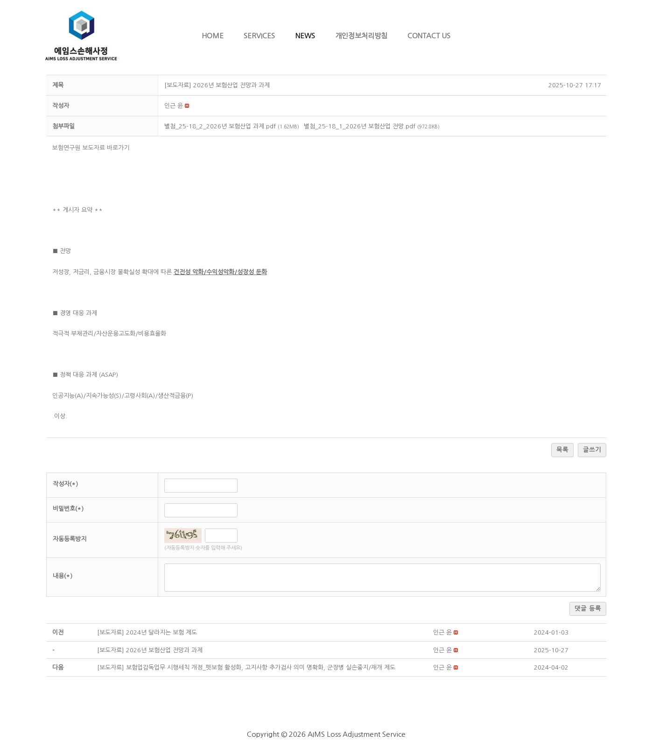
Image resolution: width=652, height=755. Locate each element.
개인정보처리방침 (364, 35)
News (305, 35)
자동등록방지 (69, 539)
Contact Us (435, 35)
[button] (173, 106)
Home (206, 35)
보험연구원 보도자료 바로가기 (92, 148)
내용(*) (62, 576)
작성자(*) (65, 484)
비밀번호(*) (68, 509)
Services (256, 35)
